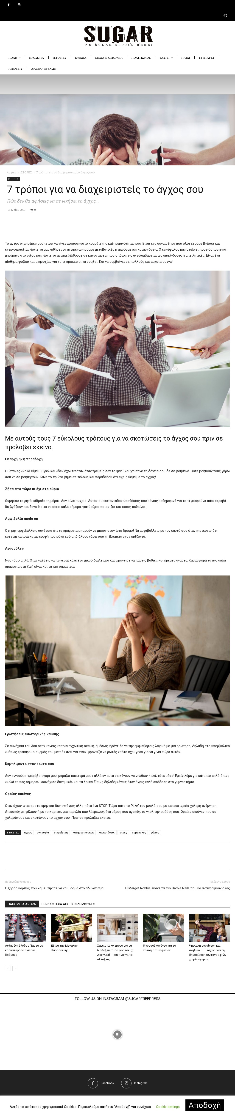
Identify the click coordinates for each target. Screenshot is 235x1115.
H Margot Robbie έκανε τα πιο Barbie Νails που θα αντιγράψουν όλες (177, 888)
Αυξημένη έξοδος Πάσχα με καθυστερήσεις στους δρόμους (24, 950)
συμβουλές (139, 832)
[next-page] (15, 968)
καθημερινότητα (83, 832)
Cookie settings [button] (168, 1107)
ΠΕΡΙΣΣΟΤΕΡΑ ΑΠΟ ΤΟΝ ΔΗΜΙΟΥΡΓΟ (68, 904)
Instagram (141, 1083)
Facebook (107, 1083)
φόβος (155, 832)
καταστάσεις (107, 832)
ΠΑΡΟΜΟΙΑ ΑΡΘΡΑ (22, 904)
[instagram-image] (68, 1034)
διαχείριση (61, 832)
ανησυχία (43, 832)
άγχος (28, 832)
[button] (117, 15)
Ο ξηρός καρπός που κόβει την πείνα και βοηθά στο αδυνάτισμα (54, 888)
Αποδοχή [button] (205, 1105)
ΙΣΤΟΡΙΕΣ (26, 172)
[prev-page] (8, 968)
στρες (123, 832)
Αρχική (11, 172)
